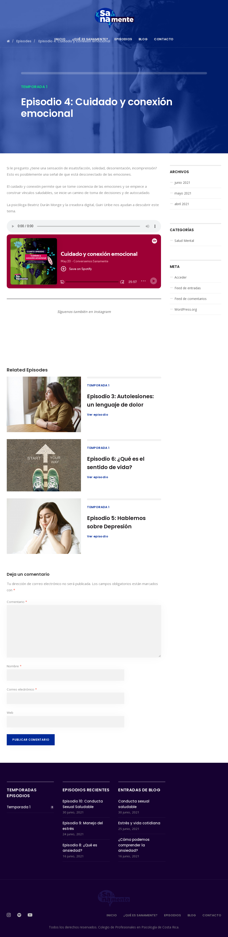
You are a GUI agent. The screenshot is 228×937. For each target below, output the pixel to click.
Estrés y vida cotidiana (139, 823)
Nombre (14, 666)
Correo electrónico (22, 689)
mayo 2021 (182, 193)
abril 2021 (181, 204)
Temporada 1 (34, 86)
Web (10, 712)
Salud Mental (184, 240)
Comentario (17, 602)
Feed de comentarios (190, 298)
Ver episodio (97, 414)
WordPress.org (185, 309)
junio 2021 (182, 182)
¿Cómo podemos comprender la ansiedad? (134, 845)
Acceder (180, 277)
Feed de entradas (187, 288)
